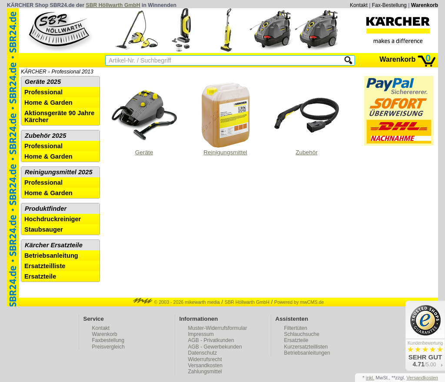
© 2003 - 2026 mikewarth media (176, 302)
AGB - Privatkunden (211, 340)
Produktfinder (45, 208)
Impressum (201, 334)
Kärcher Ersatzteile (54, 245)
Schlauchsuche (301, 334)
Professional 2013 (72, 72)
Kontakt (359, 5)
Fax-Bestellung (389, 5)
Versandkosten (205, 365)
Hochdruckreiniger (52, 219)
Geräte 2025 (43, 81)
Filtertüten (295, 328)
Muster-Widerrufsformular (217, 328)
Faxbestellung (108, 340)
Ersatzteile (40, 276)
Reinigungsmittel (225, 119)
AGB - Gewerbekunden (215, 347)
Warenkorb (424, 5)
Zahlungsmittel (205, 372)
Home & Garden (48, 102)
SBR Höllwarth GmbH (113, 5)
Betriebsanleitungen (307, 353)
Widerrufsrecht (205, 359)
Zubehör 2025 (45, 135)
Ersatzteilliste (45, 265)
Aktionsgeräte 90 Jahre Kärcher (59, 116)
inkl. (370, 377)
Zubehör (306, 119)
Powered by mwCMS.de (299, 302)
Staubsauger (43, 229)
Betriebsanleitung (51, 255)
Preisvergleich (108, 347)
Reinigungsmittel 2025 (59, 172)
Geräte (144, 119)
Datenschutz (202, 353)
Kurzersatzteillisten (306, 347)
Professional (43, 92)
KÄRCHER (33, 72)
